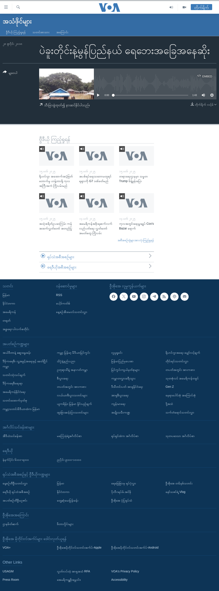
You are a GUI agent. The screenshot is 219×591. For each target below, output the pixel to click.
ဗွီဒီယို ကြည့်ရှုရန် (16, 32)
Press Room (11, 579)
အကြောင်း (62, 32)
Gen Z (170, 386)
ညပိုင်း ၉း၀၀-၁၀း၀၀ (69, 459)
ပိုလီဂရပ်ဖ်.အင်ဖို (121, 491)
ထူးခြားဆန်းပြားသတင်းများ (72, 412)
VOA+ (7, 547)
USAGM (8, 571)
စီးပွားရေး (62, 378)
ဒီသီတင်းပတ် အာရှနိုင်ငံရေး (127, 386)
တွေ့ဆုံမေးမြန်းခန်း (67, 500)
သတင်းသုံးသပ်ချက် (14, 374)
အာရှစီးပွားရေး (120, 395)
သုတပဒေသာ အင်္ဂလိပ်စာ (180, 436)
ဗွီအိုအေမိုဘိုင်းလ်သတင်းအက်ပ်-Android (134, 547)
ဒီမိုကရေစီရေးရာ (13, 383)
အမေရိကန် (9, 312)
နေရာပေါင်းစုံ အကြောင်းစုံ (181, 395)
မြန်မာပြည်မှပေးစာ (122, 361)
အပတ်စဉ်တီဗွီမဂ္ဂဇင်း (15, 500)
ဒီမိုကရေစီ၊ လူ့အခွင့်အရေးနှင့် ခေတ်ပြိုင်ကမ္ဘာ (25, 363)
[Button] (10, 73)
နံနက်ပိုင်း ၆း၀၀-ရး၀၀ (16, 459)
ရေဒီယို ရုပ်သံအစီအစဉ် (16, 491)
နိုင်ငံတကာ (9, 303)
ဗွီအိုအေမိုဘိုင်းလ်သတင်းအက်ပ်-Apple (79, 547)
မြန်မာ (6, 294)
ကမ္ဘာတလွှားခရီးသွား (123, 378)
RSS (59, 294)
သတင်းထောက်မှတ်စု (15, 400)
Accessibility (119, 579)
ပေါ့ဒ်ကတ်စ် (63, 303)
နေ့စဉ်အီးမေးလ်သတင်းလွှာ (71, 312)
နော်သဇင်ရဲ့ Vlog (175, 491)
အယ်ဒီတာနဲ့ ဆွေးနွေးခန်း (17, 352)
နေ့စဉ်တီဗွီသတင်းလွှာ (15, 483)
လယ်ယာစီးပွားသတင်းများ (72, 395)
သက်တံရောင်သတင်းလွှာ (180, 412)
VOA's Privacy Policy (125, 571)
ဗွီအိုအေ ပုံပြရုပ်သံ (121, 500)
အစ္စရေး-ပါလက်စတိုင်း (16, 329)
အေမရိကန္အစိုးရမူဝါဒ (69, 579)
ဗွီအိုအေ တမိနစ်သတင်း (179, 483)
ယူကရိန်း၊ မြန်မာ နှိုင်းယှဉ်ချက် (74, 403)
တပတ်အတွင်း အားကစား (71, 386)
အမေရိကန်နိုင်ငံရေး (14, 392)
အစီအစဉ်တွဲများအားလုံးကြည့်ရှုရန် (136, 240)
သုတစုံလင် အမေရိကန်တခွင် (182, 378)
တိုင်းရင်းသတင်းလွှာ (177, 361)
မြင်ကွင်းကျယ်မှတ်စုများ (125, 369)
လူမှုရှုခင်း (116, 352)
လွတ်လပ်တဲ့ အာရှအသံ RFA (73, 571)
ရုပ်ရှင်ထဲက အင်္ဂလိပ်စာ (125, 436)
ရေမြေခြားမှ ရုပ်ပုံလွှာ (123, 483)
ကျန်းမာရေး (118, 403)
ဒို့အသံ (169, 403)
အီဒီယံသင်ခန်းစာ (12, 436)
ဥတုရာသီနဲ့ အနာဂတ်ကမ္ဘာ (72, 369)
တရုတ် (6, 320)
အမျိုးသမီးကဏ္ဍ (120, 412)
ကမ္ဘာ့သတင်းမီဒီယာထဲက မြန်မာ (21, 408)
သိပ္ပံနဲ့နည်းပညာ (66, 361)
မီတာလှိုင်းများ (65, 524)
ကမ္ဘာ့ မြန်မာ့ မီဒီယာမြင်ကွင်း (73, 352)
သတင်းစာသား (41, 32)
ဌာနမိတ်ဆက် (11, 524)
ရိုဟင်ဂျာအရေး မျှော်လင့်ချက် (183, 352)
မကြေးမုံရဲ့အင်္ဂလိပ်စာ (69, 436)
